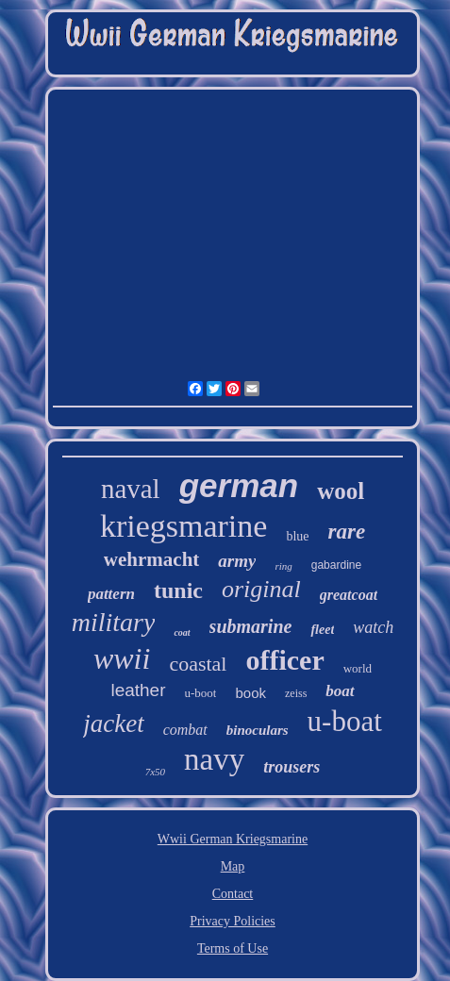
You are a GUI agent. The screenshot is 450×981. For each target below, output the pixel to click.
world (357, 668)
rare (346, 531)
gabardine (336, 565)
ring (283, 566)
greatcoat (348, 595)
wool (340, 491)
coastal (197, 663)
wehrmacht (151, 559)
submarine (250, 626)
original (261, 589)
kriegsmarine (184, 525)
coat (182, 632)
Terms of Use (232, 948)
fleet (322, 630)
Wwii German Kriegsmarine (233, 839)
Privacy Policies (232, 921)
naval (130, 489)
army (237, 561)
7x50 (155, 771)
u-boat (345, 721)
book (250, 693)
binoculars (257, 730)
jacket (113, 723)
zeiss (296, 693)
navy (214, 759)
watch (373, 627)
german (238, 485)
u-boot (201, 693)
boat (339, 691)
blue (297, 536)
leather (137, 690)
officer (284, 659)
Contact (233, 894)
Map (233, 866)
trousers (291, 766)
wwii (121, 658)
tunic (178, 590)
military (114, 622)
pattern (111, 594)
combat (185, 730)
